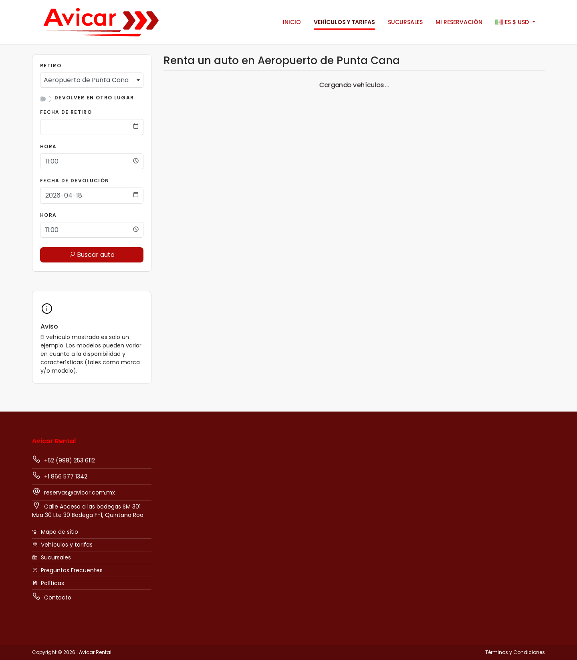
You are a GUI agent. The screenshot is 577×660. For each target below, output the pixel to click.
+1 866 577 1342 (59, 475)
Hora (48, 146)
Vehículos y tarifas (344, 22)
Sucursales (405, 22)
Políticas (48, 583)
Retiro (50, 65)
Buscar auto (92, 254)
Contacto (51, 596)
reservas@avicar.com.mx (73, 492)
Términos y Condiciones (515, 652)
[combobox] (91, 80)
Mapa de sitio (55, 532)
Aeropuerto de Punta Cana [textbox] (86, 80)
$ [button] (513, 22)
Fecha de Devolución (74, 180)
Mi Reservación (459, 22)
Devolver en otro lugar (94, 97)
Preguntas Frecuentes (67, 570)
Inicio (292, 22)
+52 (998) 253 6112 (63, 459)
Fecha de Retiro (66, 112)
